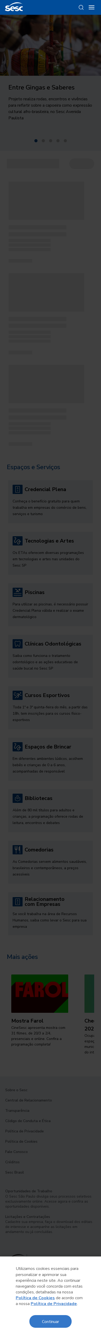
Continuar (50, 1321)
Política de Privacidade (54, 1304)
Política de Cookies (35, 1298)
